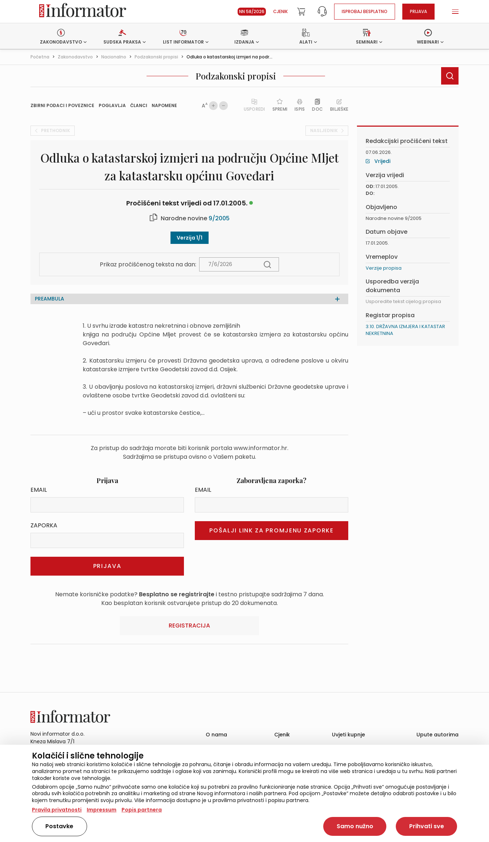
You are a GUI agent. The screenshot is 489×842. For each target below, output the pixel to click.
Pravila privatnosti (57, 809)
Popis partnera (142, 809)
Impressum (101, 809)
